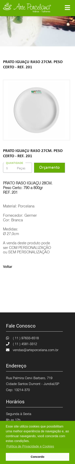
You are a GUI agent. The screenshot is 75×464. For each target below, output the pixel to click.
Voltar (7, 267)
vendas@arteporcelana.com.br (35, 350)
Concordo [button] (37, 456)
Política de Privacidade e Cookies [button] (30, 446)
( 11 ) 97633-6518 (26, 338)
